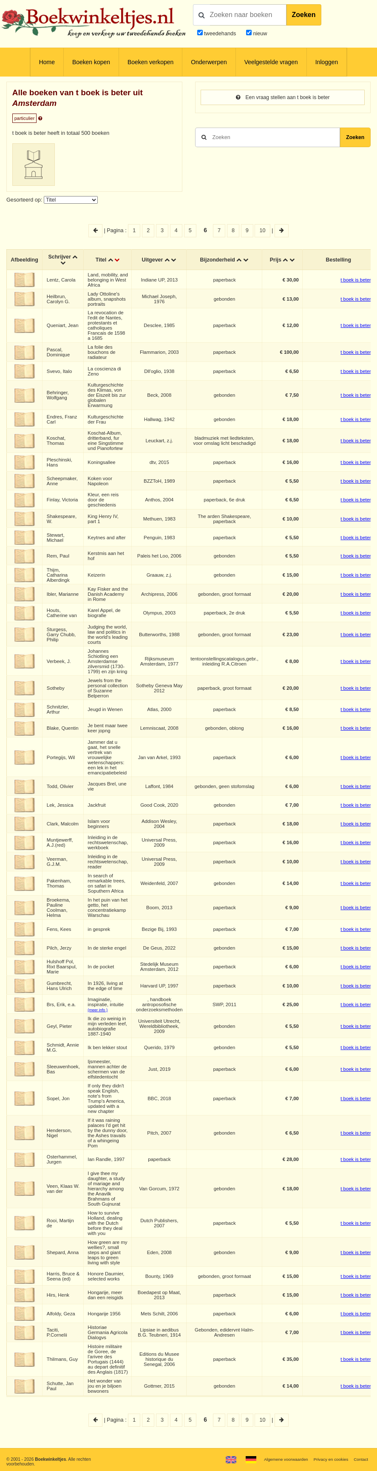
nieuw (259, 34)
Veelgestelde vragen (271, 62)
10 (263, 230)
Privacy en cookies (330, 1459)
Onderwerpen (209, 62)
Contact (360, 1459)
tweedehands (220, 34)
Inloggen (326, 62)
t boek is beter (356, 279)
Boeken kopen (91, 62)
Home (47, 62)
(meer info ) (98, 1010)
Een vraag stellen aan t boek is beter (283, 97)
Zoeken (304, 14)
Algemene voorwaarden (283, 1459)
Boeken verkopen (150, 62)
